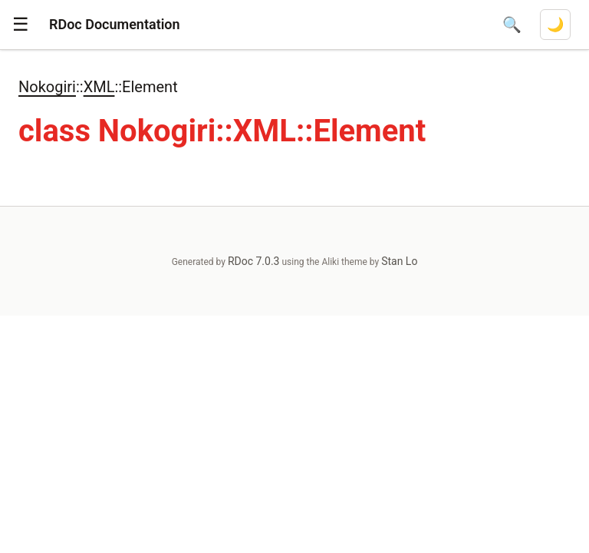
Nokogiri (47, 87)
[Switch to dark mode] (555, 24)
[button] (20, 24)
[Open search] (512, 24)
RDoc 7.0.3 (254, 261)
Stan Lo (399, 261)
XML (99, 87)
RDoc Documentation (114, 24)
